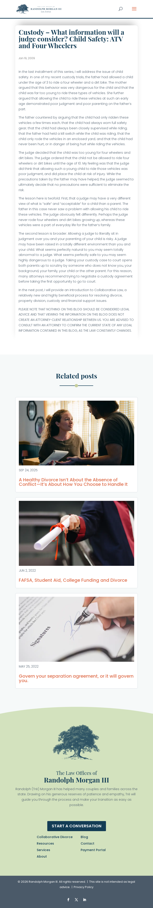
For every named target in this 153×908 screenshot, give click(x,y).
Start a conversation (76, 826)
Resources (45, 843)
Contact (87, 843)
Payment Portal (93, 850)
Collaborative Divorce (55, 837)
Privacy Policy (83, 887)
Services (43, 850)
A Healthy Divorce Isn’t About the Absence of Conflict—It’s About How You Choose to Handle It (73, 482)
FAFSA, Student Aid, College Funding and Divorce (73, 580)
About (42, 856)
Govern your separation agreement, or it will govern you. (76, 678)
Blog (84, 837)
